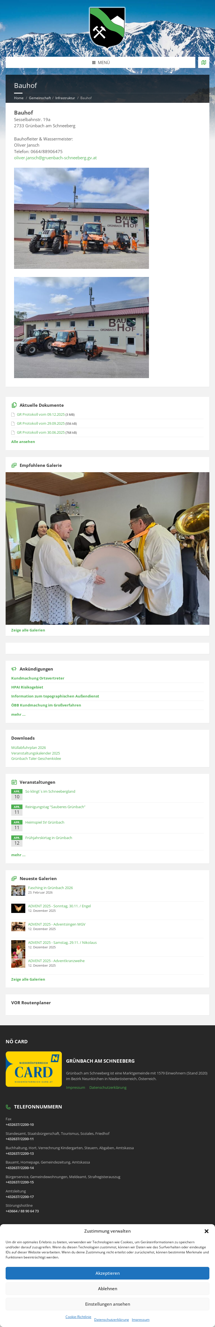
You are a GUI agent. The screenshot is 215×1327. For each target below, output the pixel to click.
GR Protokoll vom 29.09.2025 (41, 423)
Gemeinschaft (40, 98)
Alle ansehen (23, 441)
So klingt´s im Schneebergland (50, 791)
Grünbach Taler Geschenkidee (36, 758)
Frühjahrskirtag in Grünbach (48, 837)
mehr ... (18, 714)
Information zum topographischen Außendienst (55, 696)
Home (19, 98)
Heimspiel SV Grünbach (44, 822)
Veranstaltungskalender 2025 (35, 753)
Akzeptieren (108, 1273)
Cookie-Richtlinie (78, 1316)
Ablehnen (107, 1288)
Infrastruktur (65, 98)
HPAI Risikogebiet (27, 687)
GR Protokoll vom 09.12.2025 (41, 414)
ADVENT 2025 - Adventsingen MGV (56, 924)
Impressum (141, 1319)
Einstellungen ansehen (107, 1304)
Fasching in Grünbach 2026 (50, 887)
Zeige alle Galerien (28, 630)
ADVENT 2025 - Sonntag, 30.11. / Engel (59, 905)
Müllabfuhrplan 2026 (28, 747)
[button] (206, 1231)
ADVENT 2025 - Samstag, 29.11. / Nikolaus (62, 942)
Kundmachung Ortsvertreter (37, 678)
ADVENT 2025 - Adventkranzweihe (56, 960)
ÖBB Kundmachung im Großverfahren (46, 705)
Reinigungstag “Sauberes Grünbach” (55, 806)
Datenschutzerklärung (111, 1319)
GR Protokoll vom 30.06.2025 (41, 432)
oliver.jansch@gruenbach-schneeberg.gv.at (55, 157)
